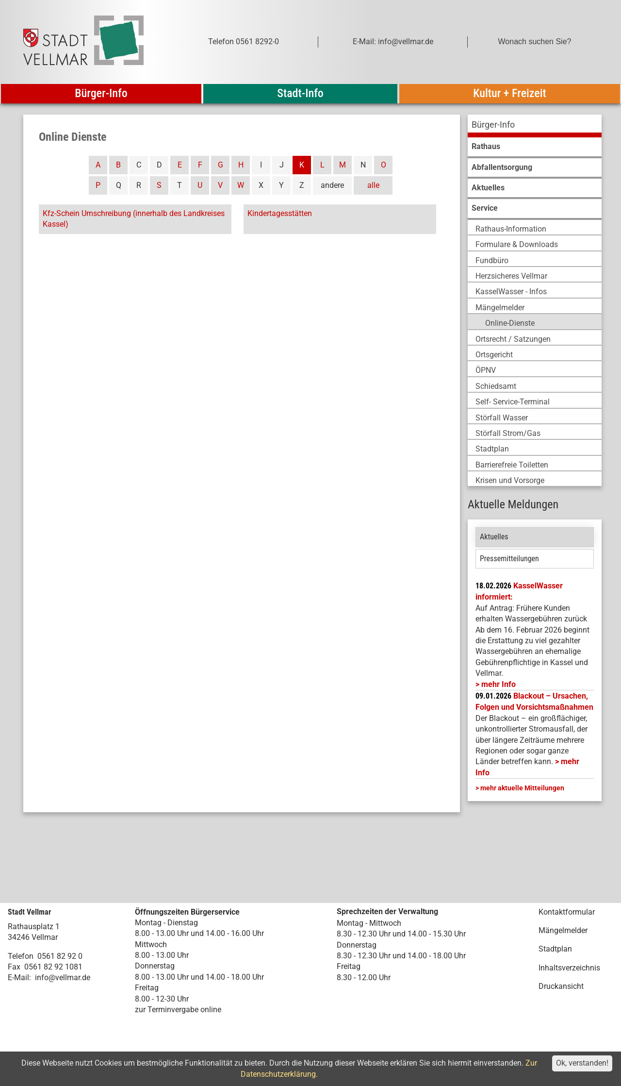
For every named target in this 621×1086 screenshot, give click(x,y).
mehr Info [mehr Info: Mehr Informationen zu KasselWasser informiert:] (498, 684)
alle (373, 185)
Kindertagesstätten (279, 213)
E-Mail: (19, 977)
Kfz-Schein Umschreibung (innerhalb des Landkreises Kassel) (134, 219)
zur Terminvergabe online (178, 1009)
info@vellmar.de (62, 977)
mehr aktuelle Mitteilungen (522, 788)
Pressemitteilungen (509, 558)
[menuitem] (535, 126)
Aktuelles (494, 536)
